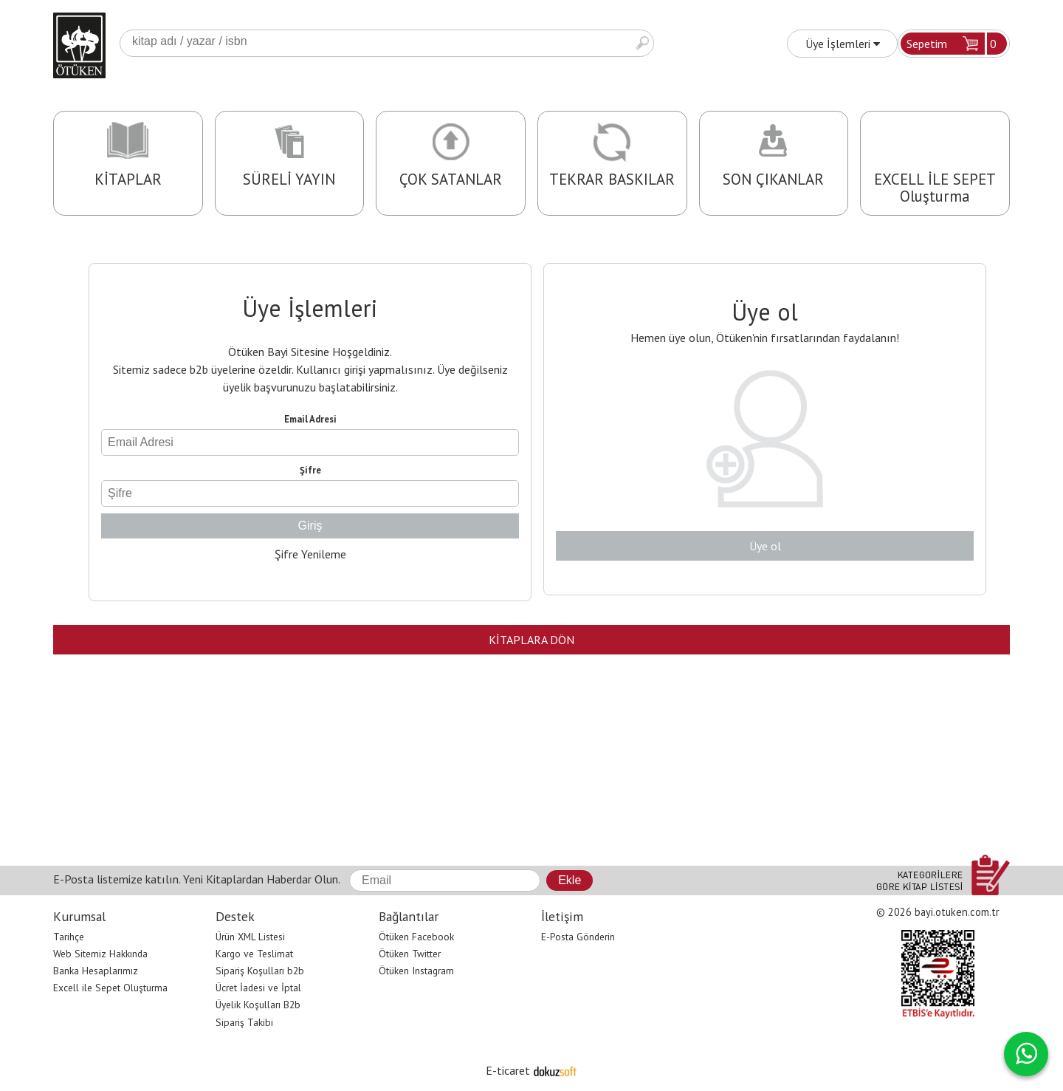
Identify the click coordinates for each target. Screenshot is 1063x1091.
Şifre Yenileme (310, 554)
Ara (642, 43)
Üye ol (765, 545)
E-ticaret (508, 1070)
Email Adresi (310, 419)
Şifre (310, 470)
